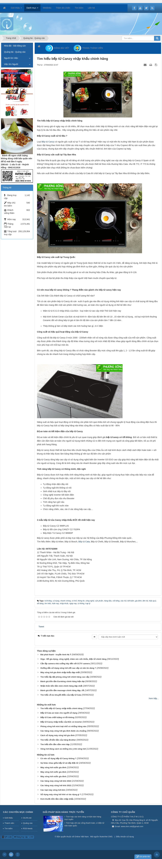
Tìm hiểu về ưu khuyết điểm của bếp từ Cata (60, 695)
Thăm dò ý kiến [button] (63, 8)
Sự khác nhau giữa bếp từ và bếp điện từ (59, 763)
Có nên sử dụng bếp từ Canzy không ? (58, 758)
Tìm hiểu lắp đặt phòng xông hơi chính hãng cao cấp (64, 677)
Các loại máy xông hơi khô (52, 790)
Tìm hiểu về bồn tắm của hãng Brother (58, 740)
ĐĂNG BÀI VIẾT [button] (57, 48)
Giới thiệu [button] (16, 9)
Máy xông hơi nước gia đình (53, 767)
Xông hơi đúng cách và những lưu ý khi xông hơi (63, 749)
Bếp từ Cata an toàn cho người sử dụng (58, 713)
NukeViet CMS (106, 836)
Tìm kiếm (8, 828)
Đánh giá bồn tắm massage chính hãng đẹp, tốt (62, 690)
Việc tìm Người (11, 64)
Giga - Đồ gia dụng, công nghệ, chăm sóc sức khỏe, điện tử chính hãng (73, 659)
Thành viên (9, 823)
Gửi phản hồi (143, 856)
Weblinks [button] (47, 8)
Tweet (41, 626)
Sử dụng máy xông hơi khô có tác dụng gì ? (60, 794)
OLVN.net (27, 818)
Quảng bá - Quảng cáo (15, 52)
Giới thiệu (8, 818)
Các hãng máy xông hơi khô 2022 (55, 781)
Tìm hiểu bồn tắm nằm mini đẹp (54, 744)
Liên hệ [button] (91, 8)
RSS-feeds (27, 828)
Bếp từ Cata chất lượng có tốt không (57, 717)
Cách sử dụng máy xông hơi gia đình (57, 735)
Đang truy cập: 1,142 (23, 837)
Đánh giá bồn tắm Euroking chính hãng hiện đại (62, 681)
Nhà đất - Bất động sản (15, 46)
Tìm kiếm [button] (79, 8)
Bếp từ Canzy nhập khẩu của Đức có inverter (61, 722)
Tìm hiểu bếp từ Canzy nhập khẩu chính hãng (61, 708)
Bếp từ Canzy (48, 141)
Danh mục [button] (32, 9)
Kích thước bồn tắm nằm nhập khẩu (57, 799)
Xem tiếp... (154, 698)
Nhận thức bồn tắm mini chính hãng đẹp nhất (61, 686)
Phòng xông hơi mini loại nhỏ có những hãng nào (63, 726)
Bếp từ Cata (84, 541)
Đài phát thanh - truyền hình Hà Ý (55, 654)
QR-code (7, 837)
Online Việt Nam (82, 836)
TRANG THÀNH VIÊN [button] (88, 48)
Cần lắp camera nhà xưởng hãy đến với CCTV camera (65, 663)
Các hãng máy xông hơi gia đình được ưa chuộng (63, 731)
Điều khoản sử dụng (125, 836)
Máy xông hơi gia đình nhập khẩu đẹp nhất (60, 672)
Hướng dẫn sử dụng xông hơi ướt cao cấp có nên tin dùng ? (68, 668)
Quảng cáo (27, 823)
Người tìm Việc (11, 58)
